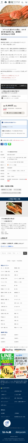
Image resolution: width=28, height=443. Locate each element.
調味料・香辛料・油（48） (6, 292)
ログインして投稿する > (8, 246)
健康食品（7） (17, 292)
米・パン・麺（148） (5, 268)
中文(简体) (19, 260)
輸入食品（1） (4, 310)
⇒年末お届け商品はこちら (7, 77)
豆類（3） (16, 275)
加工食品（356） (4, 278)
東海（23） (16, 317)
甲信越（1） (3, 317)
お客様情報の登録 (18, 391)
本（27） (16, 296)
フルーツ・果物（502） (5, 271)
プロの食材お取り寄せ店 (12, 151)
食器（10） (3, 303)
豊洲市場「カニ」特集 (6, 189)
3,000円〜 (16, 334)
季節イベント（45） (18, 327)
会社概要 (3, 413)
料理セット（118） (18, 282)
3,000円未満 (3, 334)
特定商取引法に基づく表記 (19, 416)
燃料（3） (3, 296)
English (13, 260)
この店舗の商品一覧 (8, 221)
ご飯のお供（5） (4, 306)
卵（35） (16, 285)
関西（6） (3, 320)
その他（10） (3, 285)
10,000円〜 (3, 341)
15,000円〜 (16, 341)
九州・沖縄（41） (4, 327)
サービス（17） (17, 299)
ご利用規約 (16, 413)
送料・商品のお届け (18, 398)
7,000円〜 (16, 338)
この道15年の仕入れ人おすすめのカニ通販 (11, 192)
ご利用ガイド (3, 394)
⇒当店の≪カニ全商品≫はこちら (9, 75)
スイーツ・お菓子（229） (19, 278)
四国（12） (16, 324)
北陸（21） (16, 320)
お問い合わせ (3, 405)
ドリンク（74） (4, 282)
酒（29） (16, 289)
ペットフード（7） (18, 310)
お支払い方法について (5, 398)
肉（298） (16, 271)
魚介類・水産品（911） (5, 275)
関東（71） (16, 313)
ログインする (3, 391)
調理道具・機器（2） (5, 299)
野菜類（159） (17, 268)
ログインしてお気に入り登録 (14, 113)
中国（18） (3, 324)
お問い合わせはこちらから (18, 140)
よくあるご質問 (17, 394)
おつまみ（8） (17, 306)
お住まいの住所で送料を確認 (8, 87)
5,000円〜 (3, 338)
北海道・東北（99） (5, 313)
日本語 (8, 260)
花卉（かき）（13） (18, 303)
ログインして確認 (12, 164)
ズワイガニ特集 (17, 189)
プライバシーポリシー (5, 416)
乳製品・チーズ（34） (5, 289)
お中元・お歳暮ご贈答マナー (20, 401)
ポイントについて (4, 401)
